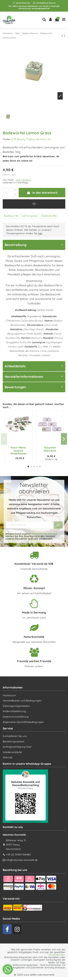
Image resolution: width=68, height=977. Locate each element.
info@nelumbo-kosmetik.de (22, 860)
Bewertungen (34, 387)
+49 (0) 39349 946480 (18, 854)
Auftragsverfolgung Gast (17, 746)
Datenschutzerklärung (44, 533)
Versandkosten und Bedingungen (22, 700)
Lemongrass (30, 215)
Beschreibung (34, 245)
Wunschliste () (21, 3)
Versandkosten (56, 954)
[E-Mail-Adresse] (29, 525)
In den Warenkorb (41, 192)
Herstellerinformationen (34, 377)
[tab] (34, 245)
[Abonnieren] (58, 525)
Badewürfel (11, 215)
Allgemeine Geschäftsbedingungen (23, 722)
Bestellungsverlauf (13, 741)
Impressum (9, 695)
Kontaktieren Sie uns (45, 3)
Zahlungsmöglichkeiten (16, 706)
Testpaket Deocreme (50, 449)
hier (40, 233)
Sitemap (7, 757)
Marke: (7, 139)
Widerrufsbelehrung (14, 711)
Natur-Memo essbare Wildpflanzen (18, 450)
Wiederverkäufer (12, 752)
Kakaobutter (49, 215)
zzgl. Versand (23, 179)
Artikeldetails (34, 366)
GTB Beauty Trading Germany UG (31, 139)
